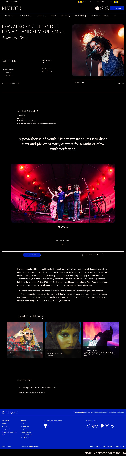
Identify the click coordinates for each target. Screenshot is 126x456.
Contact (24, 429)
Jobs (115, 16)
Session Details (92, 255)
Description (32, 255)
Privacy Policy (26, 435)
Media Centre (107, 446)
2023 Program (9, 16)
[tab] (32, 255)
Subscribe (117, 8)
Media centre (26, 432)
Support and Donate (100, 16)
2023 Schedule (26, 16)
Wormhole (80, 16)
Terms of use (25, 437)
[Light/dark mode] (102, 8)
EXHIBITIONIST (34, 446)
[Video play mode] (97, 8)
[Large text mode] (107, 8)
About (53, 16)
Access (65, 16)
